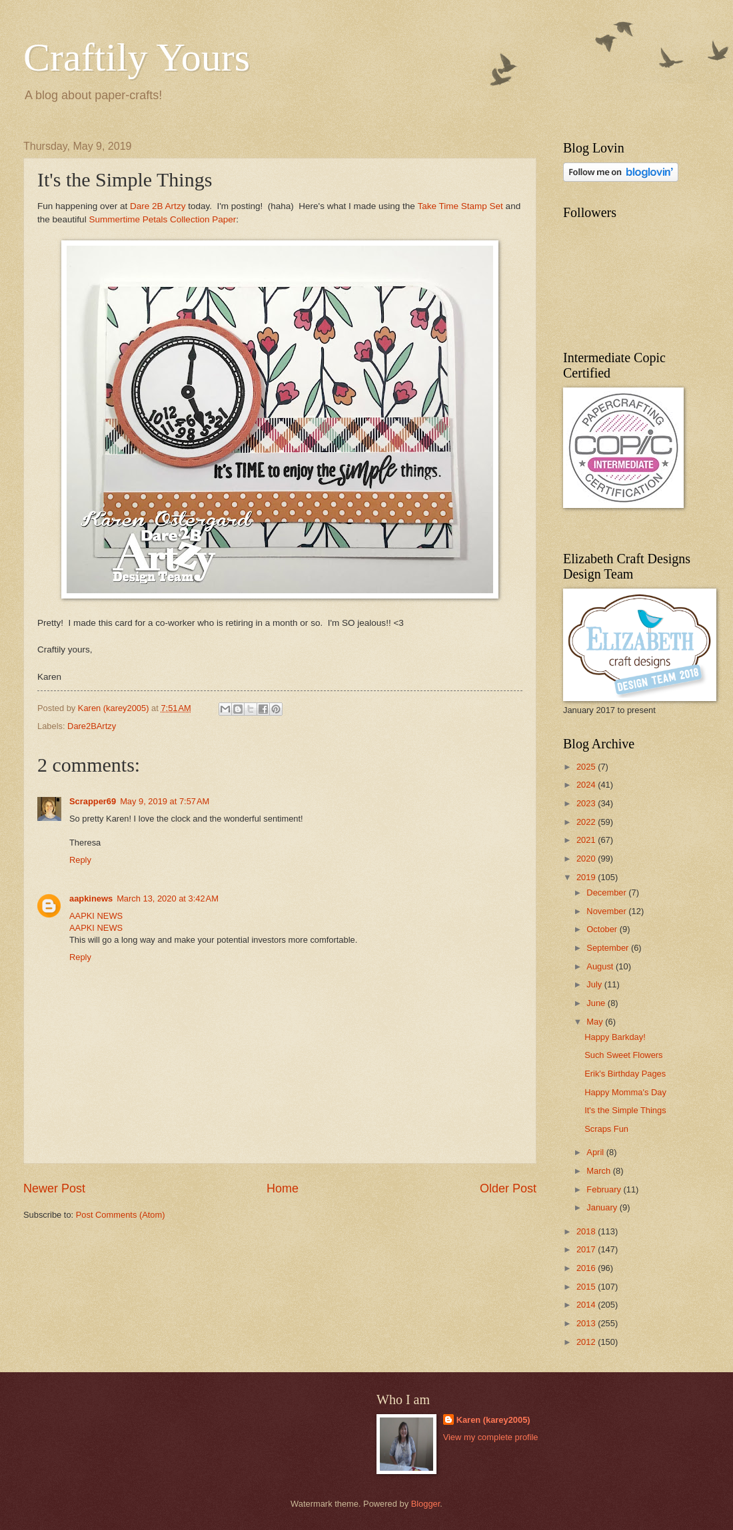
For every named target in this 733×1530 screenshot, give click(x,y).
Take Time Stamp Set (459, 206)
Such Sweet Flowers (623, 1055)
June (597, 1003)
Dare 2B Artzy (157, 206)
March (599, 1171)
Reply (80, 860)
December (607, 892)
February (604, 1189)
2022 (587, 822)
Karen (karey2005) (493, 1420)
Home (283, 1188)
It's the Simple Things (625, 1110)
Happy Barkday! (615, 1037)
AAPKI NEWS (96, 916)
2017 (587, 1249)
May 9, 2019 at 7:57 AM (164, 801)
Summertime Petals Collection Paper (162, 219)
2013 (587, 1323)
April (596, 1152)
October (602, 929)
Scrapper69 (92, 801)
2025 (587, 767)
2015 (587, 1287)
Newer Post (54, 1188)
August (601, 966)
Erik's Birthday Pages (625, 1074)
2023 (587, 803)
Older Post (508, 1188)
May (595, 1022)
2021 (587, 840)
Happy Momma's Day (625, 1092)
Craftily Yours (136, 57)
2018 (587, 1231)
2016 (587, 1268)
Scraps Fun (606, 1129)
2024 (587, 785)
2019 (587, 877)
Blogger (425, 1504)
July (595, 984)
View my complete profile (490, 1437)
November (607, 911)
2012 (587, 1342)
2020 (587, 859)
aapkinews (91, 898)
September (608, 948)
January (602, 1207)
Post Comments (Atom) (120, 1215)
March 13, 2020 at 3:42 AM (168, 898)
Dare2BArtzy (91, 726)
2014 (587, 1305)
